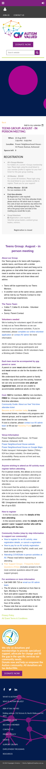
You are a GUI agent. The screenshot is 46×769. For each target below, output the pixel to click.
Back (4, 122)
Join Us (6, 15)
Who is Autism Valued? (13, 701)
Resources (8, 754)
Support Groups (10, 744)
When (11, 138)
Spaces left (9, 150)
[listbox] (34, 125)
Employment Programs (13, 749)
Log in (5, 9)
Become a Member (11, 725)
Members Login (10, 720)
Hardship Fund (24, 426)
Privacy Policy (9, 734)
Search (37, 52)
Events (6, 740)
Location (10, 144)
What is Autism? (10, 697)
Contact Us (19, 15)
